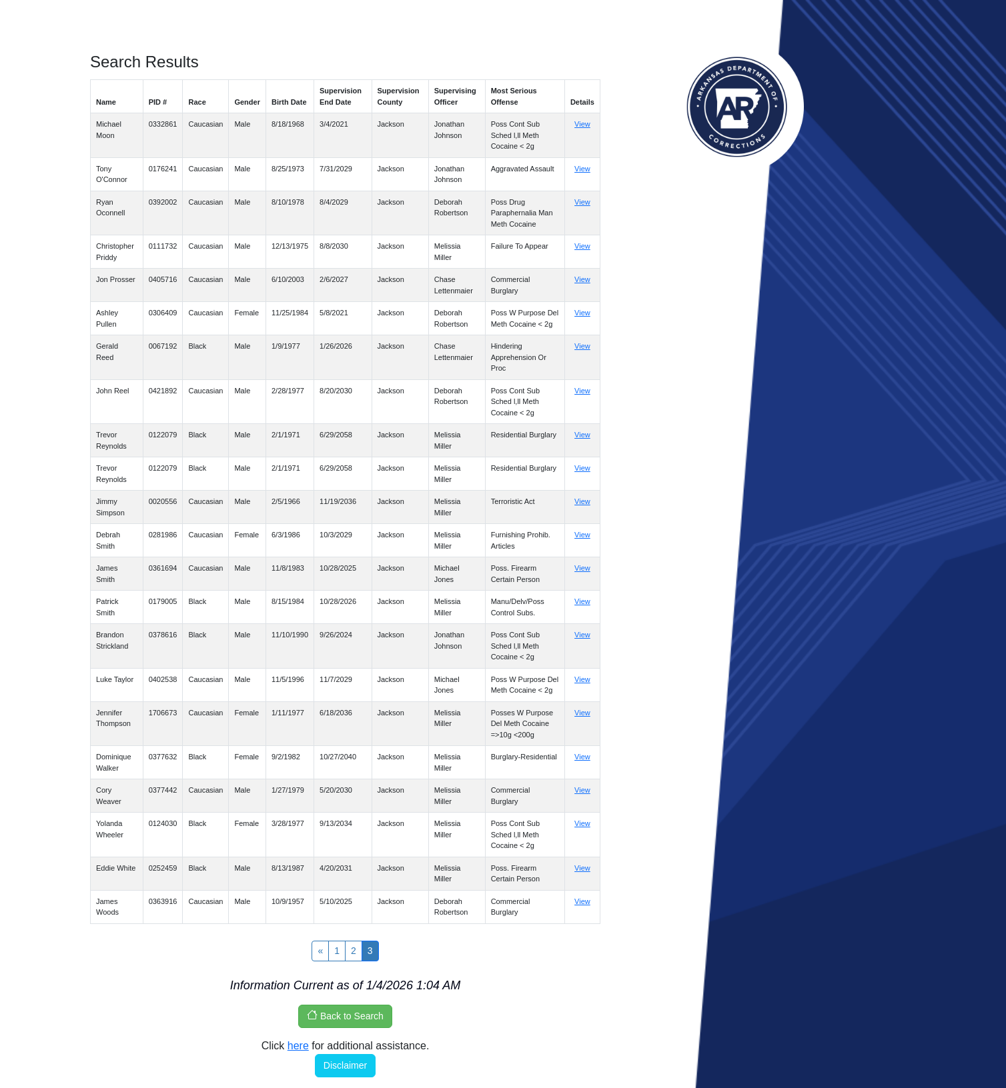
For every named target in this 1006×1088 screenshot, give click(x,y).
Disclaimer (345, 1065)
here (298, 1045)
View (582, 124)
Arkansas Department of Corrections (737, 106)
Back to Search (345, 1015)
